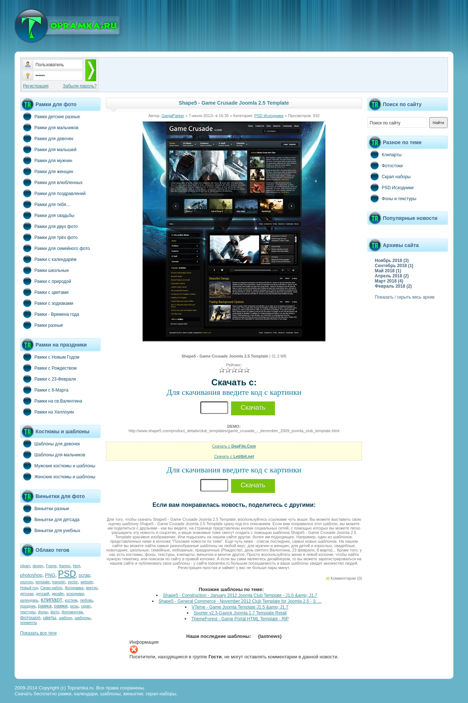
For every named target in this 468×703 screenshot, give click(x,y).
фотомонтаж (72, 612)
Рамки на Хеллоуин (47, 411)
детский (42, 594)
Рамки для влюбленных (51, 182)
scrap (84, 575)
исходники (75, 594)
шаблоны (82, 618)
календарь (29, 600)
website (86, 582)
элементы (28, 623)
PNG (50, 575)
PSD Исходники (268, 115)
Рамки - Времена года (49, 314)
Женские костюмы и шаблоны (57, 476)
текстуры (27, 612)
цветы (49, 617)
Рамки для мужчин (46, 160)
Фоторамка (74, 588)
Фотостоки (385, 165)
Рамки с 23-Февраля (48, 378)
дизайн (58, 594)
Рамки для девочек (46, 138)
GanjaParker (173, 115)
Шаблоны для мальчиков (52, 454)
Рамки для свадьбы (47, 215)
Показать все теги (38, 633)
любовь (86, 600)
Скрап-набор (51, 588)
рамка (45, 606)
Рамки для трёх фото (49, 237)
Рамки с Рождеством (48, 367)
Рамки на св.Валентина (51, 400)
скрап (86, 606)
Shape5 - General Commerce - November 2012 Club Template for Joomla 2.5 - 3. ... (240, 601)
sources (26, 582)
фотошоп (30, 617)
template (42, 582)
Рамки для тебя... (45, 204)
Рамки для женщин (46, 171)
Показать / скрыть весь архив (404, 297)
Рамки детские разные (50, 116)
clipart (25, 566)
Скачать (253, 407)
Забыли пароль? (80, 86)
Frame (51, 566)
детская (26, 594)
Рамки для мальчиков (49, 127)
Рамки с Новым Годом (49, 356)
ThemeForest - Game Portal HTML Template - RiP (240, 618)
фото (54, 612)
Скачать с (234, 446)
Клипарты (384, 154)
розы (74, 606)
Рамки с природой (45, 281)
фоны (43, 612)
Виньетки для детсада (49, 519)
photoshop (31, 575)
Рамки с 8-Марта (44, 389)
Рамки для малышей (48, 149)
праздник (27, 606)
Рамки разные (41, 324)
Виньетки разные (44, 508)
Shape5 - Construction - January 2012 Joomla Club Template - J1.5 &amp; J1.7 (240, 595)
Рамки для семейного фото (55, 248)
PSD (67, 574)
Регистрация (36, 86)
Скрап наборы (389, 176)
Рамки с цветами (44, 292)
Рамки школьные (44, 270)
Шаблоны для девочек (50, 443)
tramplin (58, 582)
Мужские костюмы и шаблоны (57, 465)
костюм (71, 600)
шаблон (65, 618)
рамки (60, 606)
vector (73, 582)
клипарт (51, 600)
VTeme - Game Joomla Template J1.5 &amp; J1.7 (240, 607)
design (38, 566)
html (76, 566)
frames (65, 566)
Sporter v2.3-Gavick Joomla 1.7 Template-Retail (240, 613)
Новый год (29, 588)
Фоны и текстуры (391, 198)
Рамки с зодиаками (46, 303)
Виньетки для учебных (50, 530)
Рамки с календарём (48, 259)
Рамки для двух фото (49, 226)
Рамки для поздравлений (53, 193)
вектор (92, 588)
